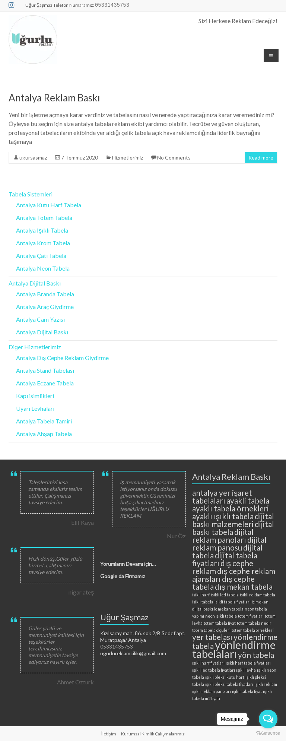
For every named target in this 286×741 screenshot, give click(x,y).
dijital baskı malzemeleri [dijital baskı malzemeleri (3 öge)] (233, 520)
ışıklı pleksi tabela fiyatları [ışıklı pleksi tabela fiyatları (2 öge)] (229, 684)
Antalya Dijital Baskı (35, 283)
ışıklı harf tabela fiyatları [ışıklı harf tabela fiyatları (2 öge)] (248, 662)
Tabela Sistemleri (31, 194)
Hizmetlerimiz (127, 157)
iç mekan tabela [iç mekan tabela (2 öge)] (229, 608)
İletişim (108, 734)
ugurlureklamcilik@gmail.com (133, 653)
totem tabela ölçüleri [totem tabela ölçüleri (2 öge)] (211, 630)
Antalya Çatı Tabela (41, 255)
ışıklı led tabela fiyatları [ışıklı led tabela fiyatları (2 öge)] (213, 670)
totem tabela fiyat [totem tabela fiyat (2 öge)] (220, 623)
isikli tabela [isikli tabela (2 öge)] (202, 601)
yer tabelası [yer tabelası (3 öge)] (212, 636)
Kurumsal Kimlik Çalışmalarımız (153, 734)
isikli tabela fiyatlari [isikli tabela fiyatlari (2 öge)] (232, 601)
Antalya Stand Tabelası (45, 370)
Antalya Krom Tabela (43, 242)
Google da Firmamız (122, 576)
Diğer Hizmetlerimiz (35, 346)
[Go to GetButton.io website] (268, 733)
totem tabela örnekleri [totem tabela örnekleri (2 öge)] (253, 630)
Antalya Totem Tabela (44, 217)
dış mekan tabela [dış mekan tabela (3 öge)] (244, 586)
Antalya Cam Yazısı (40, 319)
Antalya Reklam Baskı (54, 98)
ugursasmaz (33, 157)
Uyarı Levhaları (35, 408)
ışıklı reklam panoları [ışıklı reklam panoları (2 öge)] (211, 691)
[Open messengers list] (268, 719)
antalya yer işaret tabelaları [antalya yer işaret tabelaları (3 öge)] (222, 496)
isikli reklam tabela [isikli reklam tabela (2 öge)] (257, 594)
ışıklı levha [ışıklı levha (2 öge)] (246, 670)
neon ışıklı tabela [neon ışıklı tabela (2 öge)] (221, 616)
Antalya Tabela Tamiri (44, 421)
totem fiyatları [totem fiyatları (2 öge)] (251, 616)
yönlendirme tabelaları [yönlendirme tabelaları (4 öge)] (234, 649)
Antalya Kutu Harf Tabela (48, 204)
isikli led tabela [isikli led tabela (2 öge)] (225, 594)
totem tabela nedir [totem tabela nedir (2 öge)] (254, 623)
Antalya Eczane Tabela (45, 383)
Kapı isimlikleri (35, 395)
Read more (260, 157)
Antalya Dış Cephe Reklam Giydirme (62, 357)
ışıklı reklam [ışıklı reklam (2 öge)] (265, 684)
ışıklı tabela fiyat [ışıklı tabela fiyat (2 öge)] (247, 691)
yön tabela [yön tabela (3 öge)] (256, 654)
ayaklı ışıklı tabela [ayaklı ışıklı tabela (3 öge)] (223, 516)
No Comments (174, 157)
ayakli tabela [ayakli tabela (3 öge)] (247, 500)
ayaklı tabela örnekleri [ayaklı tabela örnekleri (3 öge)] (230, 508)
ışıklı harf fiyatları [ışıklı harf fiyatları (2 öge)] (208, 662)
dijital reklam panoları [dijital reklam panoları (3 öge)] (223, 535)
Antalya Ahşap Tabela (44, 433)
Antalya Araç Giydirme (45, 306)
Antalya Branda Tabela (45, 293)
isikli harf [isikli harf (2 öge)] (201, 594)
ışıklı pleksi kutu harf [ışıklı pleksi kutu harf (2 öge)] (224, 677)
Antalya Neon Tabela (43, 268)
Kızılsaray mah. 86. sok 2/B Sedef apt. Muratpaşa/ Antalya (142, 636)
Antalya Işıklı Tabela (42, 230)
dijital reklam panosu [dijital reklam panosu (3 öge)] (229, 543)
